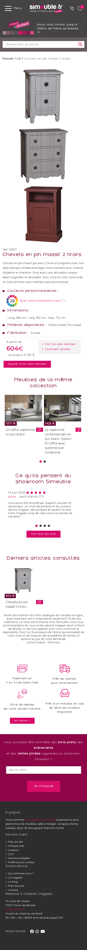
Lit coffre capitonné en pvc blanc (20, 432)
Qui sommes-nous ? (19, 873)
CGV (9, 854)
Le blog (11, 881)
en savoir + (22, 720)
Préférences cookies (20, 862)
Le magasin (14, 877)
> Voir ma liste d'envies (59, 344)
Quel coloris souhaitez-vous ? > (43, 300)
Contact (11, 889)
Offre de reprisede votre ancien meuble (22, 707)
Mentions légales (17, 858)
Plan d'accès (14, 885)
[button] (40, 461)
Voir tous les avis (43, 534)
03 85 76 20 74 (14, 909)
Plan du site (14, 841)
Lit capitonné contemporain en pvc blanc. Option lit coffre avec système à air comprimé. (58, 441)
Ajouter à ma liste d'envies (27, 364)
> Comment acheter (57, 349)
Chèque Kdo (14, 845)
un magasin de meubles (40, 819)
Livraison (12, 849)
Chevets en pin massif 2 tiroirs (17, 604)
